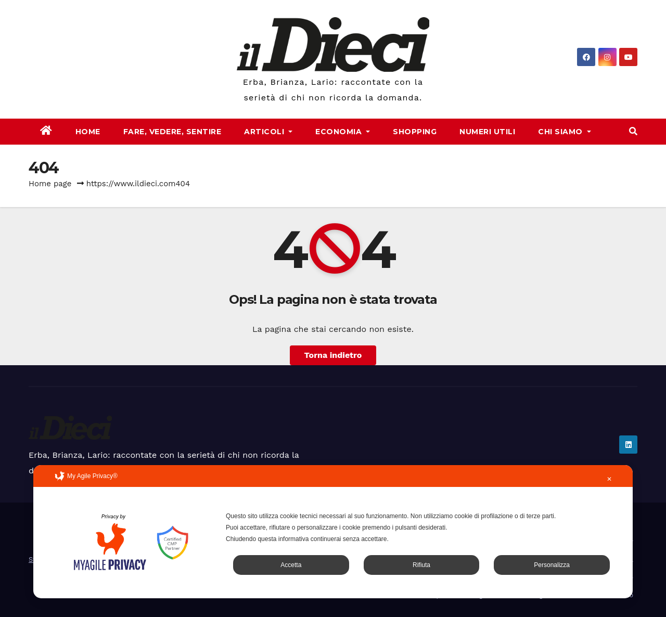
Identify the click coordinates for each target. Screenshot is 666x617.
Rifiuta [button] (421, 565)
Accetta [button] (290, 565)
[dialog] (333, 531)
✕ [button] (609, 479)
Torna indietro (333, 355)
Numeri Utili (487, 131)
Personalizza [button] (552, 565)
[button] (633, 131)
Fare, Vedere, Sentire (172, 131)
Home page (50, 183)
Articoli (268, 131)
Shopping (415, 131)
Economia (342, 131)
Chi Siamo (564, 131)
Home (87, 131)
